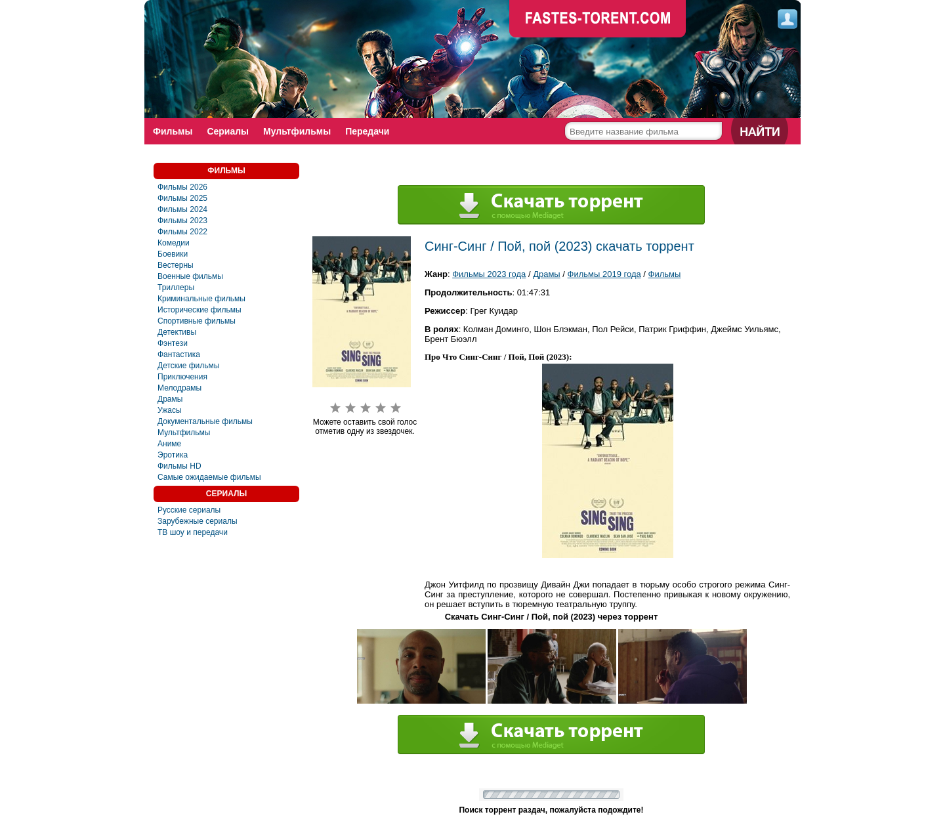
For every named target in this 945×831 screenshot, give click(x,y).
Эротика (173, 454)
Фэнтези (173, 343)
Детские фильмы (188, 365)
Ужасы (170, 410)
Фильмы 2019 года (604, 274)
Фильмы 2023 (182, 220)
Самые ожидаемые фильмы (209, 477)
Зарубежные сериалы (198, 521)
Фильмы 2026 (182, 187)
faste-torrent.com (597, 19)
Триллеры (176, 287)
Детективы (177, 332)
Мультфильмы (297, 131)
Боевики (173, 254)
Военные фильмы (190, 276)
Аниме (169, 443)
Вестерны (176, 265)
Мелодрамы (179, 388)
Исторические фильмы (200, 309)
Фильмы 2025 (182, 198)
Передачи (367, 131)
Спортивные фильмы (197, 321)
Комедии (174, 242)
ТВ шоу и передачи (193, 532)
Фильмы (172, 131)
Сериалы (228, 131)
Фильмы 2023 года (489, 274)
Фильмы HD (179, 466)
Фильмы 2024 (182, 209)
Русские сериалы (189, 510)
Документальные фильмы (205, 421)
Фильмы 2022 (182, 231)
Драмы (170, 399)
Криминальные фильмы (201, 298)
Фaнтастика (179, 354)
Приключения (182, 376)
